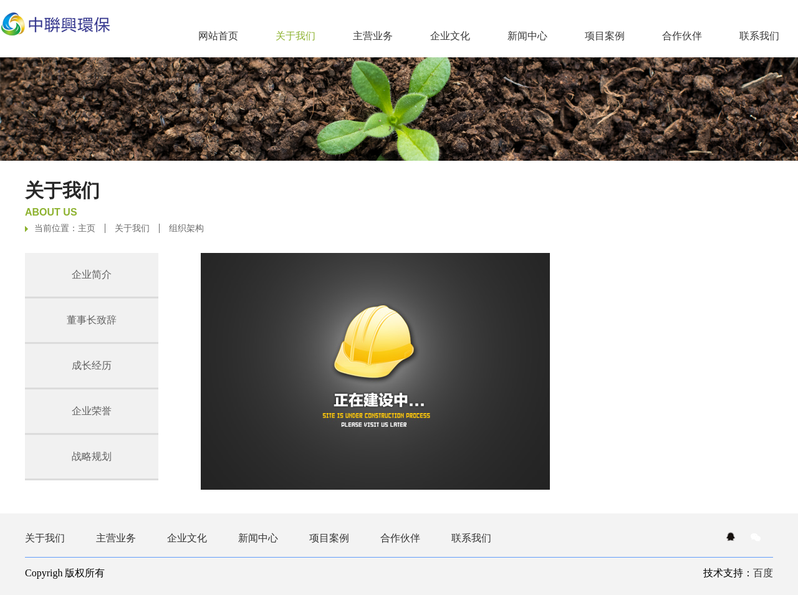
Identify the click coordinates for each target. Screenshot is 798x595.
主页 (86, 228)
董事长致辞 (92, 320)
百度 (763, 573)
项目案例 (605, 36)
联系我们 (759, 36)
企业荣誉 (92, 411)
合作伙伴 (682, 36)
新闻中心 (527, 36)
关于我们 (132, 228)
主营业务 (373, 36)
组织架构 (186, 228)
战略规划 (92, 456)
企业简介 (92, 274)
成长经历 (92, 365)
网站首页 (218, 36)
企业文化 (450, 36)
